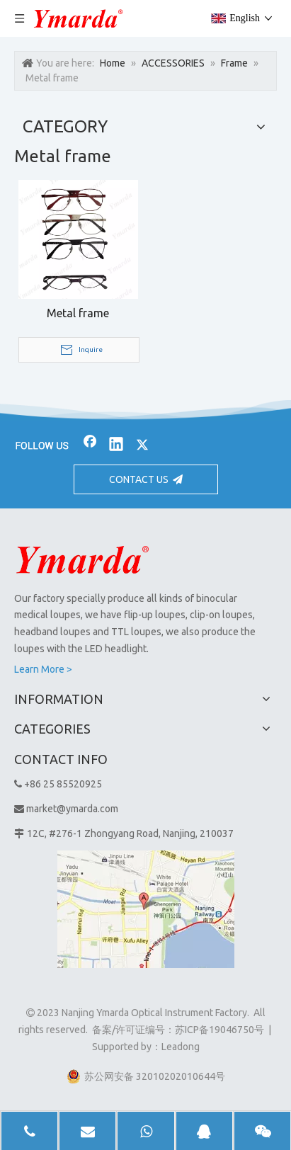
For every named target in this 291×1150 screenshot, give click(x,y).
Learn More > (43, 669)
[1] (145, 909)
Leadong (180, 1046)
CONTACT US (146, 479)
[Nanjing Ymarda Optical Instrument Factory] (82, 559)
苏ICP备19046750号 (219, 1029)
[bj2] (145, 410)
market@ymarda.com (72, 808)
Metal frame (78, 313)
